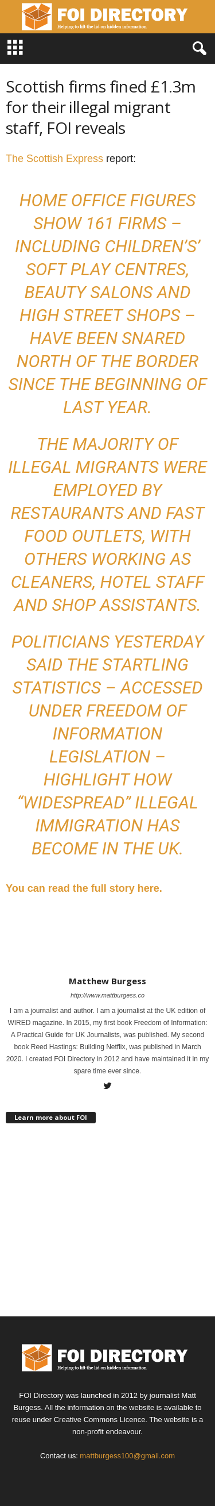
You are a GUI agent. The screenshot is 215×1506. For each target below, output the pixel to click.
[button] (197, 48)
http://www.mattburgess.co (107, 995)
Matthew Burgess (107, 981)
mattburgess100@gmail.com (127, 1455)
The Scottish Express (54, 158)
